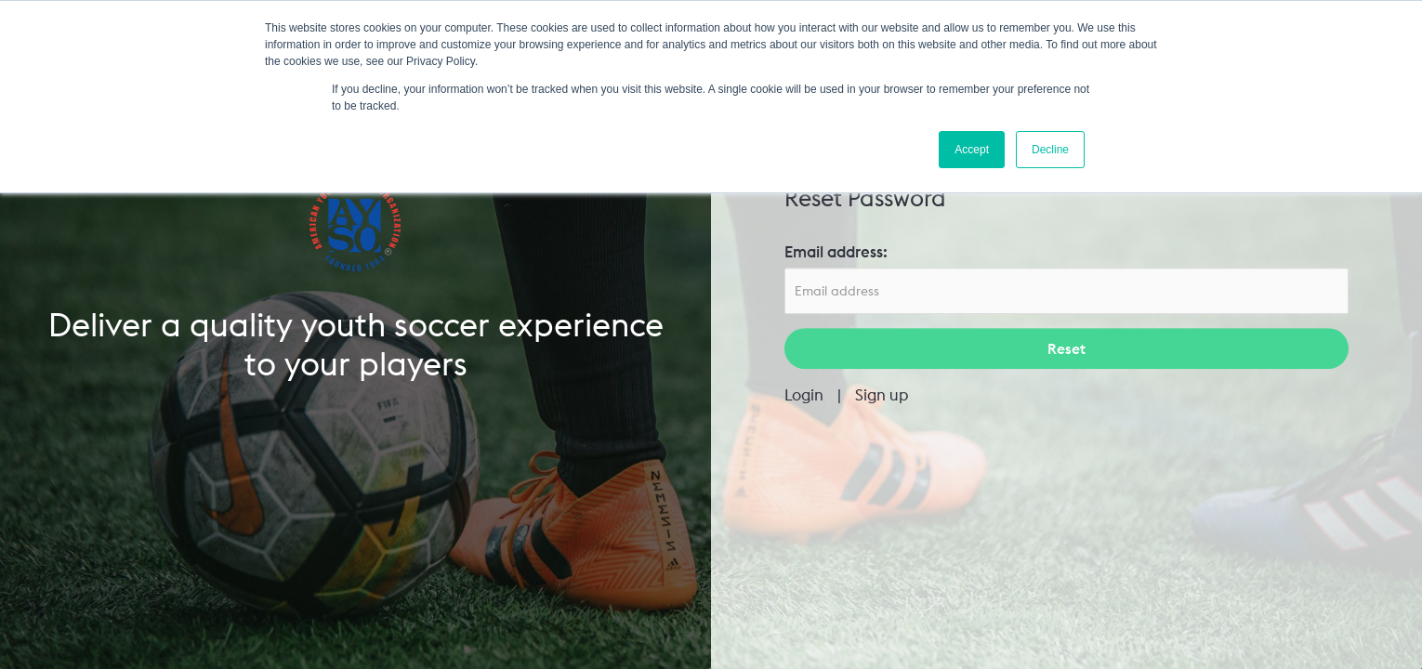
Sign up (882, 395)
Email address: (836, 252)
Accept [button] (972, 149)
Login (803, 395)
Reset (1066, 349)
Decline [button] (1050, 149)
